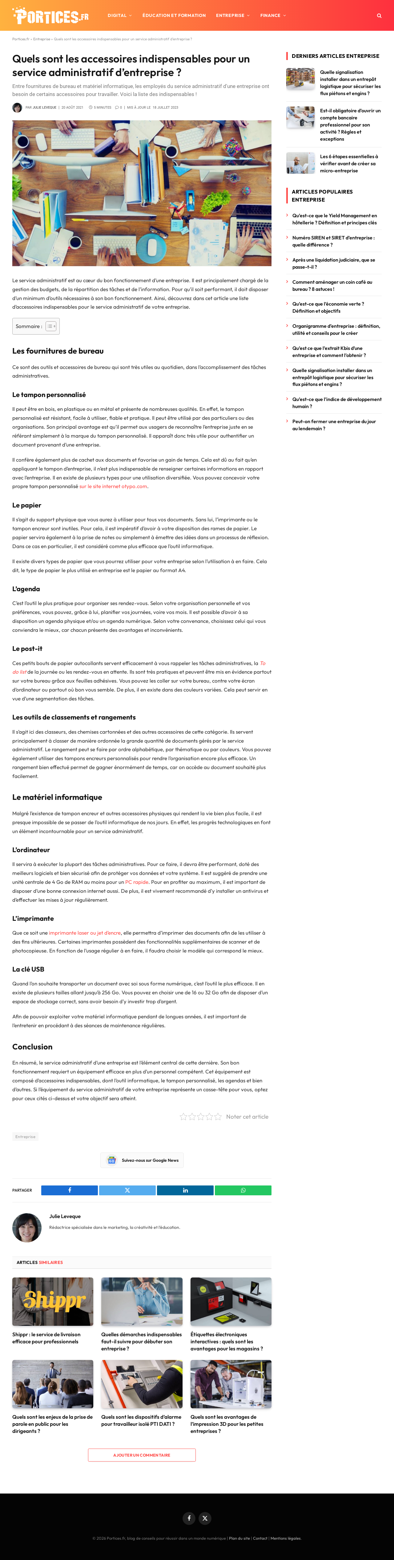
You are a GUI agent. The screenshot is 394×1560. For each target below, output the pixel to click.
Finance (270, 15)
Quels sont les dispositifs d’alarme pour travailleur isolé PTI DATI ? (141, 1420)
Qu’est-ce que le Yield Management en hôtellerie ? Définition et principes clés (334, 219)
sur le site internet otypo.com (113, 486)
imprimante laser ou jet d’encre (85, 932)
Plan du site (239, 1538)
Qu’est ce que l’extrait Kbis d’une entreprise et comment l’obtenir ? (329, 351)
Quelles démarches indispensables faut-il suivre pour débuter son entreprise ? (141, 1341)
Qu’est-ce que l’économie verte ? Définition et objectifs (328, 307)
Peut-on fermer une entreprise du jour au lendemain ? (334, 424)
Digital (117, 15)
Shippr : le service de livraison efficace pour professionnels (46, 1338)
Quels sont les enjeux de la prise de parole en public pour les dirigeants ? (52, 1424)
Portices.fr (21, 39)
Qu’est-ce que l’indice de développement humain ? (337, 402)
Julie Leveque (44, 108)
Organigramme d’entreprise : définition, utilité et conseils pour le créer (336, 329)
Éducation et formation (174, 15)
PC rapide (136, 882)
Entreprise (230, 15)
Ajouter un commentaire (142, 1455)
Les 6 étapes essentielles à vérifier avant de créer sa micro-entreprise (349, 163)
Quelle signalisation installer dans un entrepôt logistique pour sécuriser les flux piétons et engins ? (350, 82)
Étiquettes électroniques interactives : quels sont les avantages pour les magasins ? (227, 1341)
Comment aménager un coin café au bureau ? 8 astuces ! (332, 285)
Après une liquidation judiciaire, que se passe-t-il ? (333, 263)
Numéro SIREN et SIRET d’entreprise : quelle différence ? (333, 241)
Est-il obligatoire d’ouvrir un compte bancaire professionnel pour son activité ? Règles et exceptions (350, 124)
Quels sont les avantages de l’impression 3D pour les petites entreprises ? (227, 1424)
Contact (260, 1538)
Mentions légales (286, 1538)
